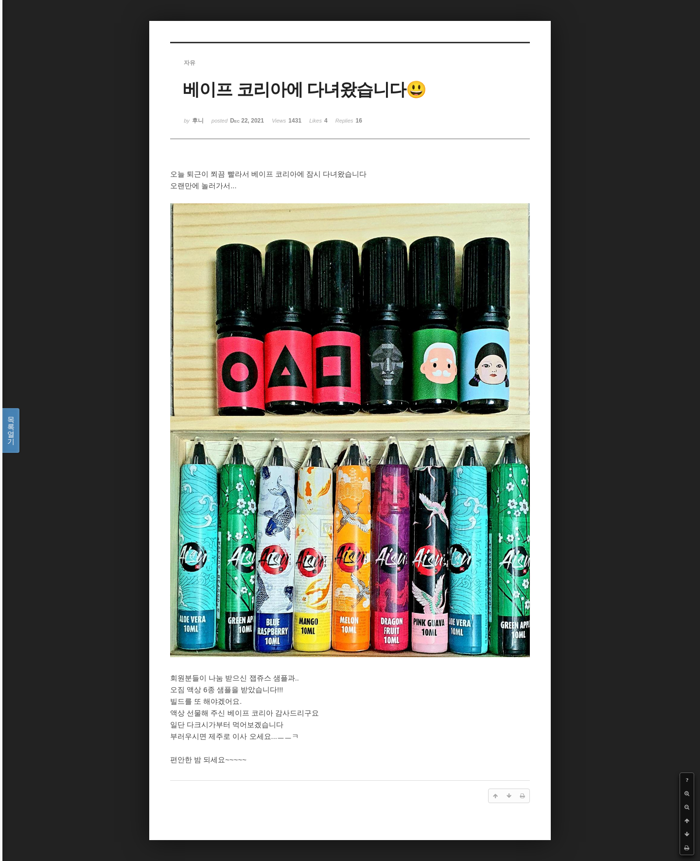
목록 (11, 430)
